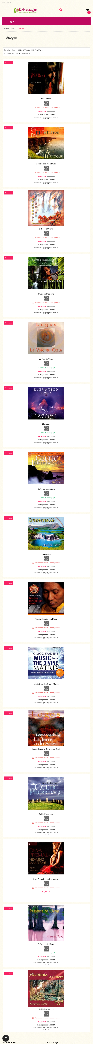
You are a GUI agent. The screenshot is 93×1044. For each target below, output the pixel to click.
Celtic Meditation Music (46, 164)
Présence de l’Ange (46, 944)
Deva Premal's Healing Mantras (46, 879)
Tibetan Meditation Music (46, 619)
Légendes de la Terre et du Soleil (46, 749)
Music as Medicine (46, 294)
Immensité (46, 554)
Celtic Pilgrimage (46, 814)
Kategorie (46, 21)
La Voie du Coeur (46, 359)
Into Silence (46, 98)
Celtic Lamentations (46, 489)
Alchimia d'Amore (46, 1009)
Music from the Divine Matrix (46, 684)
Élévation (46, 424)
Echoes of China (46, 229)
